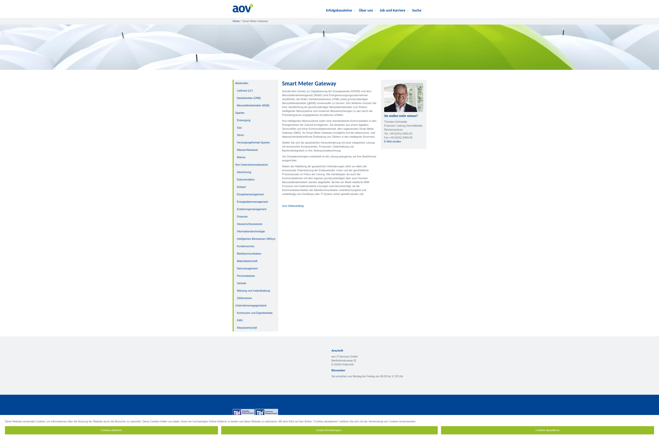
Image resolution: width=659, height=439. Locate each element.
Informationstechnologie (251, 231)
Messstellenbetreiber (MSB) (253, 105)
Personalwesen (246, 275)
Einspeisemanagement (250, 194)
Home (236, 21)
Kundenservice (245, 246)
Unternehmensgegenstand (250, 305)
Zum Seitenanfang (293, 206)
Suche (416, 10)
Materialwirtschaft (247, 261)
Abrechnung (244, 172)
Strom (240, 135)
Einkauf (241, 187)
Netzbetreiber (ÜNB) (249, 98)
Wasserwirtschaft (247, 327)
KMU (240, 320)
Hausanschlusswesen (249, 224)
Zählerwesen (244, 298)
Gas (239, 127)
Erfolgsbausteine (340, 10)
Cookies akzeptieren (547, 430)
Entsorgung (243, 120)
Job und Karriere (394, 10)
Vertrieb (241, 283)
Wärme (241, 157)
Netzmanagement (247, 268)
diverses (425, 10)
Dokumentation (246, 179)
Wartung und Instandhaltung (253, 290)
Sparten (239, 112)
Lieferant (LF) (245, 90)
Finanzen (242, 216)
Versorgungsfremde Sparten (253, 142)
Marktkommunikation (249, 253)
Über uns (367, 10)
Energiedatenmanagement (252, 201)
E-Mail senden (392, 141)
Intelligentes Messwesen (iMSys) (256, 238)
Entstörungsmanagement (251, 209)
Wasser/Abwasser (247, 150)
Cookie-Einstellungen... (329, 430)
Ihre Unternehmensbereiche (251, 164)
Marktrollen (241, 83)
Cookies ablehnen (111, 430)
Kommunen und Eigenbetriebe (254, 313)
